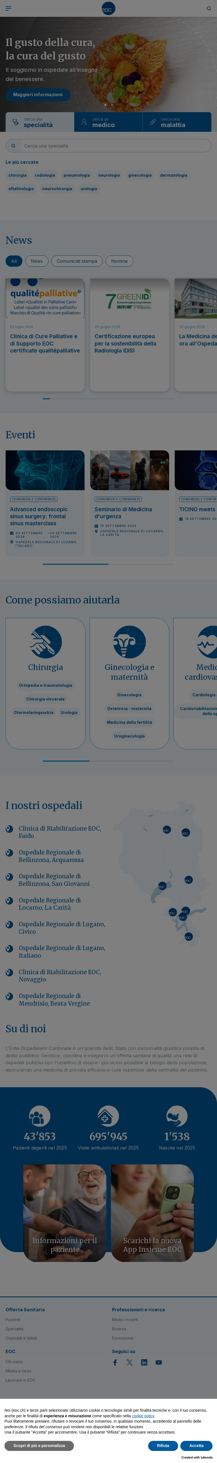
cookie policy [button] (143, 1416)
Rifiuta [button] (163, 1445)
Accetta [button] (196, 1445)
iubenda (207, 1457)
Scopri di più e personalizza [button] (39, 1445)
